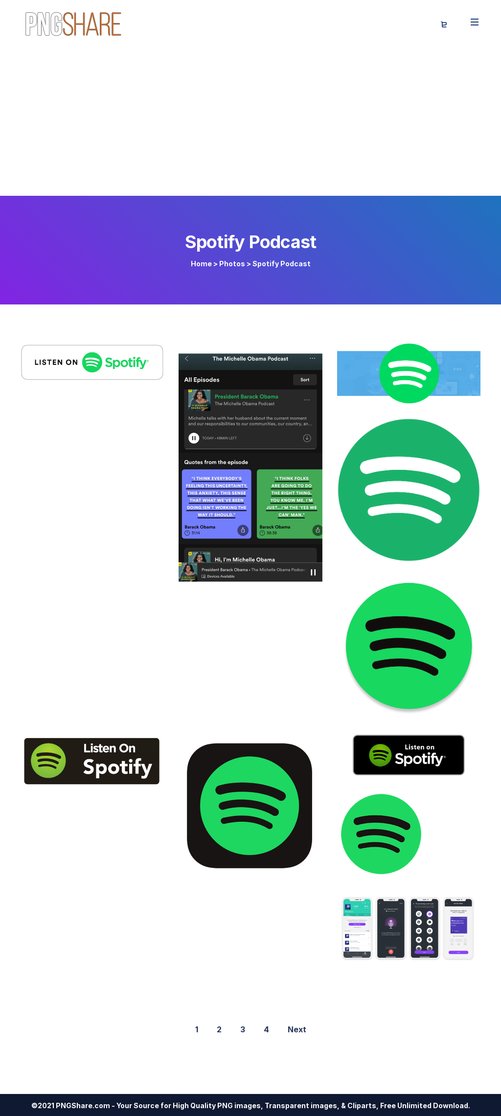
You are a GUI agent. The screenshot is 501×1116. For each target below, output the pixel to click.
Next (297, 1029)
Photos (232, 263)
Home (201, 263)
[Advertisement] (250, 122)
